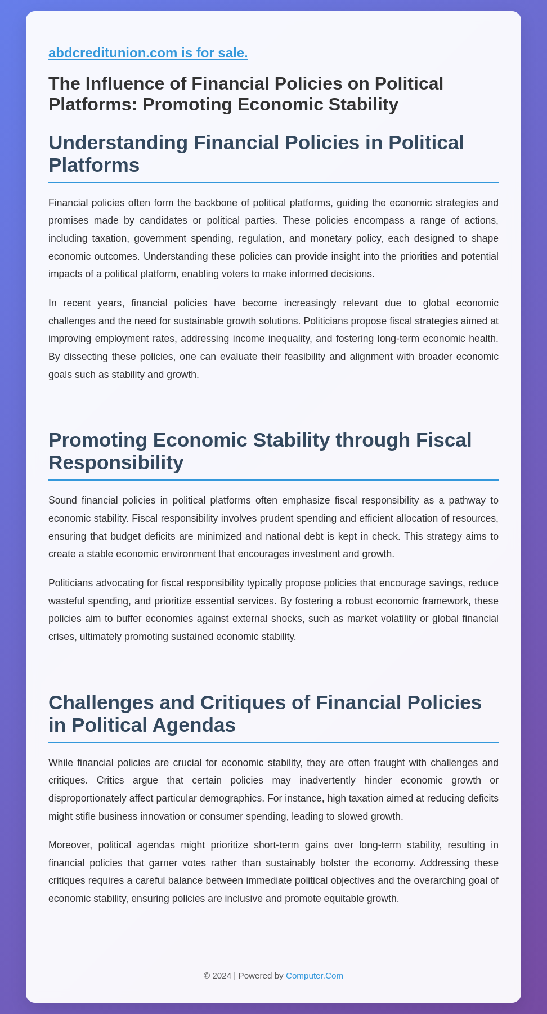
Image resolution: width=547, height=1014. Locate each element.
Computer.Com (314, 975)
